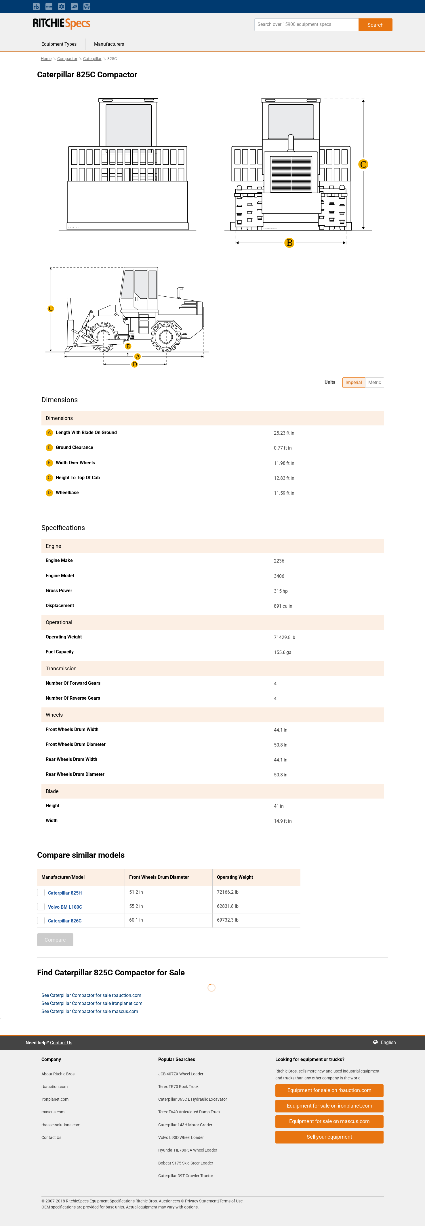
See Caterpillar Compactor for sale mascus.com (89, 1011)
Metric (374, 382)
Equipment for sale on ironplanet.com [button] (329, 1106)
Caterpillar (92, 58)
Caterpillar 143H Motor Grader (185, 1125)
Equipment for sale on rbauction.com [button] (329, 1090)
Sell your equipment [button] (329, 1137)
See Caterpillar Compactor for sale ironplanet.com (91, 1003)
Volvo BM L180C (65, 907)
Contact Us (61, 1042)
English (390, 1042)
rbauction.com (54, 1086)
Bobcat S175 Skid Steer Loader (185, 1163)
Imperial (354, 382)
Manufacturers (109, 44)
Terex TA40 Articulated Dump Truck (189, 1112)
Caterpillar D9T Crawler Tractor (185, 1175)
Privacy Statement (201, 1201)
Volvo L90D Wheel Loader (181, 1137)
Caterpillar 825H (65, 893)
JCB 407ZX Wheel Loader (180, 1074)
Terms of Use (231, 1201)
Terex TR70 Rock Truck (178, 1086)
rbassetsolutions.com (60, 1125)
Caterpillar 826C (64, 921)
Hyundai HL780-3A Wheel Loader (187, 1150)
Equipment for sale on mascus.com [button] (329, 1121)
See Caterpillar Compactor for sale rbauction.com (91, 995)
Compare (55, 940)
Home (46, 58)
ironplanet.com (54, 1099)
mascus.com (52, 1112)
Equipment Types (59, 44)
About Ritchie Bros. (58, 1074)
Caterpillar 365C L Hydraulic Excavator (192, 1099)
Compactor (67, 58)
